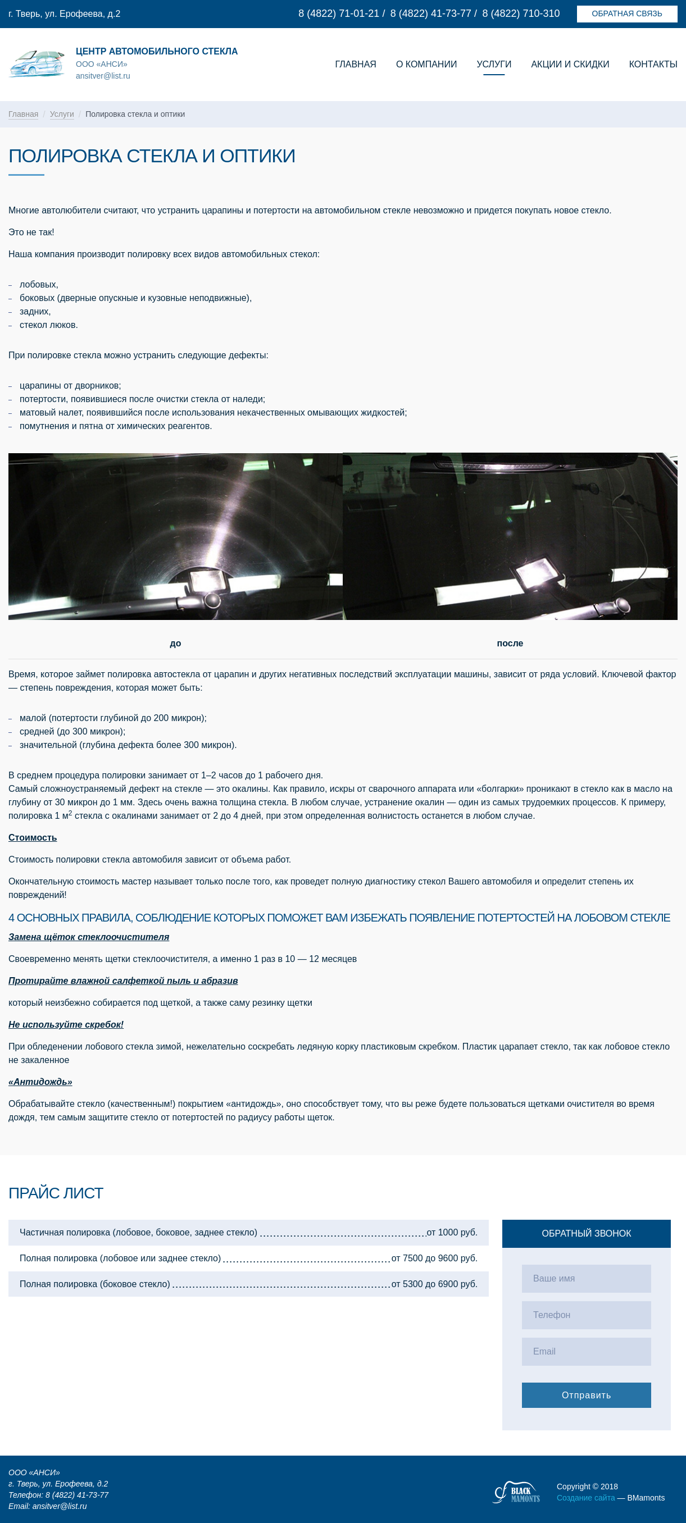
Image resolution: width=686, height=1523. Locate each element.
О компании (426, 64)
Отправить (586, 1395)
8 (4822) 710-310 (521, 13)
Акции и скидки (570, 64)
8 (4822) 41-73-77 (430, 13)
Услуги (493, 64)
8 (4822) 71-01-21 (338, 13)
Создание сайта (586, 1497)
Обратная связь (627, 13)
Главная (355, 64)
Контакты (653, 64)
